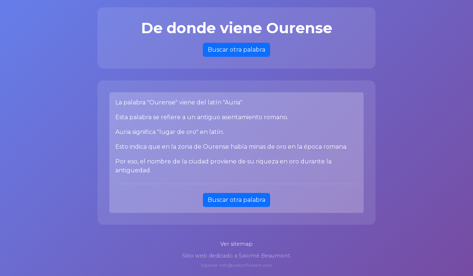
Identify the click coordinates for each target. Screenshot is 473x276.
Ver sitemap (236, 244)
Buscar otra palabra (236, 49)
